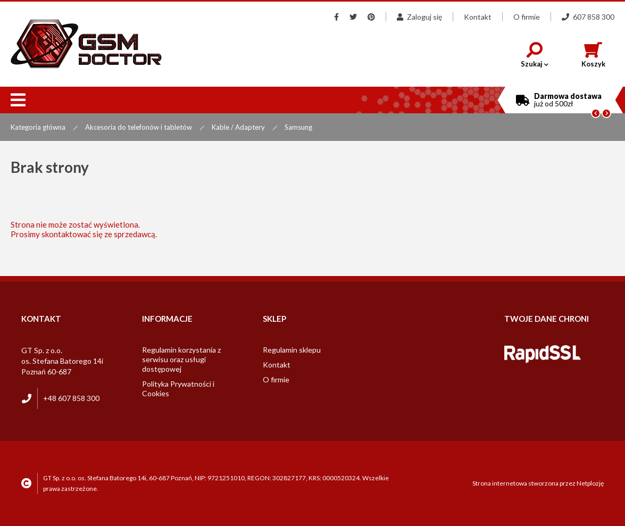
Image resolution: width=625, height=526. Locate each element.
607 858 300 (588, 16)
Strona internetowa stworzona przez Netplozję (538, 483)
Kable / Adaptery (238, 127)
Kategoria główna (38, 127)
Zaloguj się (419, 16)
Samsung (298, 127)
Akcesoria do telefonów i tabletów (138, 127)
